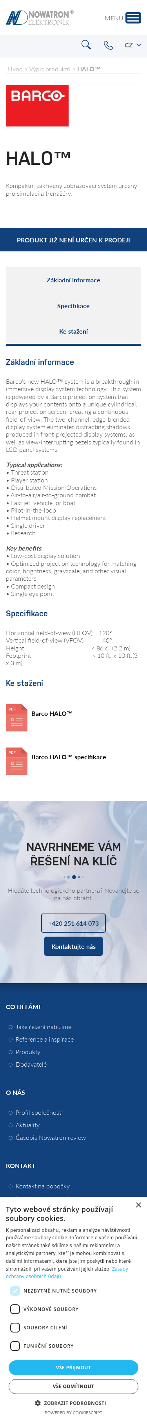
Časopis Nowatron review (51, 1137)
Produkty (28, 1051)
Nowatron (40, 17)
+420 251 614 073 (108, 45)
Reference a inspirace (45, 1039)
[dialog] (73, 1309)
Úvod (15, 68)
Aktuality (28, 1124)
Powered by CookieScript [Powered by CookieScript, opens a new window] (73, 1413)
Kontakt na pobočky (43, 1185)
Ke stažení (73, 331)
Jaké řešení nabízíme (43, 1026)
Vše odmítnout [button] (73, 1386)
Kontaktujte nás (73, 946)
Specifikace (73, 305)
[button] (73, 1403)
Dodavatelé (31, 1064)
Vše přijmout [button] (73, 1367)
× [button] (138, 1205)
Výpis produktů (50, 68)
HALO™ (89, 68)
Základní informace (73, 279)
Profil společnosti (39, 1112)
